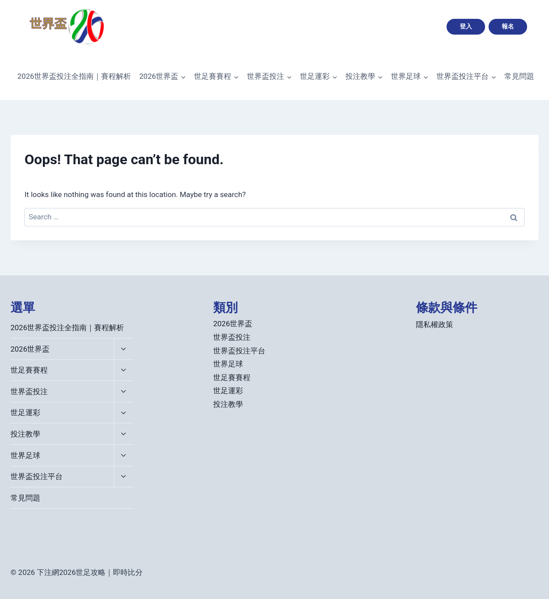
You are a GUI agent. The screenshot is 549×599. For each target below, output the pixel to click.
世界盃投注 (29, 391)
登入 (466, 26)
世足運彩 (25, 412)
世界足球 (25, 455)
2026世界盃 (30, 349)
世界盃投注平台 (37, 476)
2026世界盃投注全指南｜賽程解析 (74, 76)
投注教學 (25, 434)
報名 (508, 26)
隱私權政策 (434, 324)
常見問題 (519, 76)
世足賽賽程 (29, 370)
